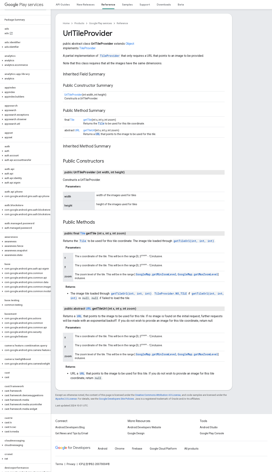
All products (191, 448)
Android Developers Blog (70, 427)
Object (130, 43)
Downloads (164, 4)
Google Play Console (212, 433)
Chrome (119, 448)
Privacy (71, 464)
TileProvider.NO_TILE (170, 293)
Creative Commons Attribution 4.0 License (158, 395)
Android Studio (209, 427)
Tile (72, 119)
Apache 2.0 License (66, 398)
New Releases (86, 4)
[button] (24, 47)
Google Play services (100, 23)
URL (77, 130)
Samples (127, 4)
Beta (181, 4)
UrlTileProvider (73, 94)
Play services (24, 4)
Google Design (136, 433)
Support (145, 4)
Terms (59, 464)
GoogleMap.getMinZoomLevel (156, 274)
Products (79, 23)
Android (102, 448)
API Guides (63, 4)
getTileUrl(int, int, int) (194, 241)
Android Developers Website (144, 427)
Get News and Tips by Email (71, 433)
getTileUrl (89, 130)
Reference (122, 23)
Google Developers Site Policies (116, 398)
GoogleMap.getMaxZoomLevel (198, 274)
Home (66, 23)
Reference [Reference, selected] (108, 4)
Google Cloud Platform (163, 448)
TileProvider (87, 48)
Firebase (137, 448)
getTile (87, 119)
